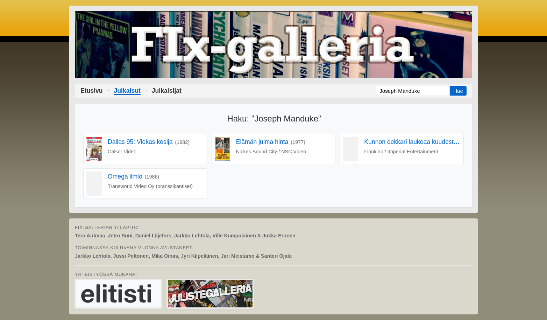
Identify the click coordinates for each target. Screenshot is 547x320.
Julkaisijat (167, 90)
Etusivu (91, 90)
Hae (458, 91)
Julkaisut (127, 90)
